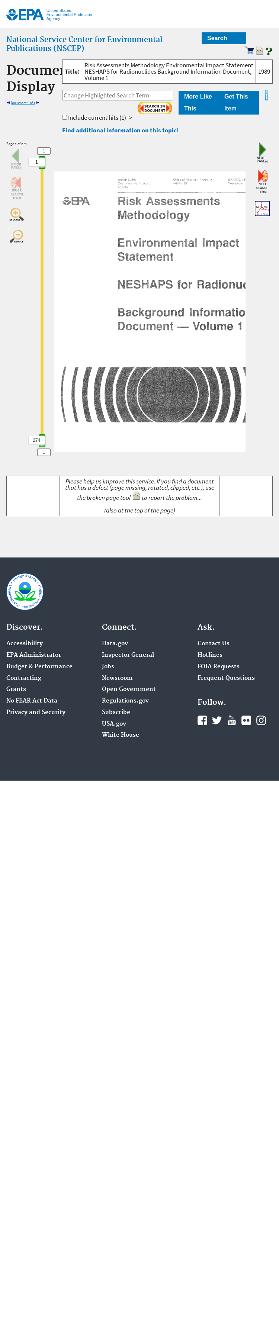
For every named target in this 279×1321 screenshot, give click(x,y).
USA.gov (114, 724)
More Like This (198, 102)
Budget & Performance (39, 666)
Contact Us (214, 643)
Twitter (217, 720)
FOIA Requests (219, 666)
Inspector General (128, 655)
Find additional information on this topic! (120, 130)
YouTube (232, 720)
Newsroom (117, 678)
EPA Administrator (33, 655)
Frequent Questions (226, 678)
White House (120, 735)
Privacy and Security (35, 712)
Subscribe (116, 712)
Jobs (108, 666)
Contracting (23, 678)
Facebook (202, 720)
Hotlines (210, 655)
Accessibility (24, 643)
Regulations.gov (125, 701)
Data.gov (115, 643)
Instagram (261, 720)
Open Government (129, 689)
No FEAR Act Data (31, 701)
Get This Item (236, 102)
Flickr (246, 720)
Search (217, 38)
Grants (16, 689)
